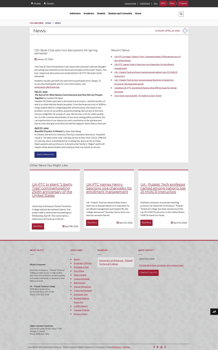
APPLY (163, 3)
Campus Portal (130, 3)
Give (156, 3)
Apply (77, 259)
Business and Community (120, 13)
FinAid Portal (145, 3)
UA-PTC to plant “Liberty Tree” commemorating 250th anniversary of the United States (52, 189)
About (138, 13)
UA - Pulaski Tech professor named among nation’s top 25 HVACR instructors (163, 188)
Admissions (75, 13)
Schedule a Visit (81, 267)
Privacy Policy (80, 314)
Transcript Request (83, 290)
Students (101, 13)
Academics (89, 13)
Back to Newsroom (45, 154)
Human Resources (82, 286)
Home (48, 23)
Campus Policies (82, 310)
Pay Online (79, 271)
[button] (181, 14)
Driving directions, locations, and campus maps (161, 265)
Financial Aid (80, 275)
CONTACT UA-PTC (148, 272)
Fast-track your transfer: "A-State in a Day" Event (137, 95)
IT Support (183, 3)
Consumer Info (81, 294)
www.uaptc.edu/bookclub (46, 87)
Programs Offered (82, 263)
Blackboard (79, 282)
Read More (38, 226)
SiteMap (126, 347)
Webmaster (116, 347)
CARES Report (81, 306)
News (172, 3)
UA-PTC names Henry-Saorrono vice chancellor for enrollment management (109, 188)
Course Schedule (82, 278)
